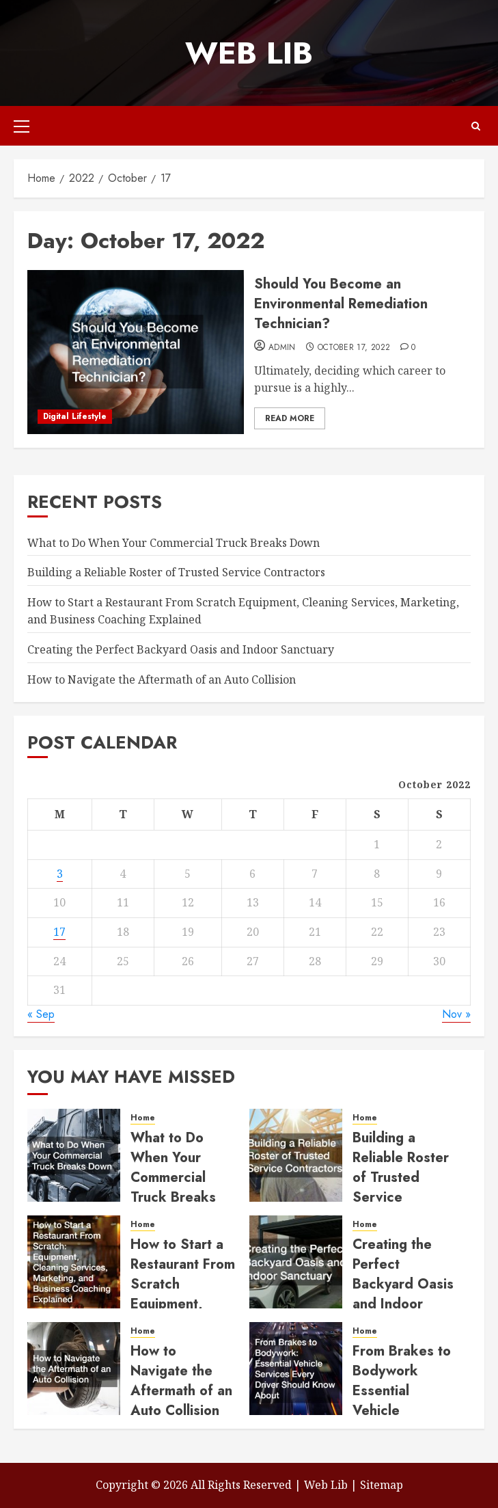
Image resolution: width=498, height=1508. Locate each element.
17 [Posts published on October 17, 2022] (59, 931)
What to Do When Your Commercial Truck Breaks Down (173, 542)
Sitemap (381, 1484)
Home (142, 1118)
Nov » (456, 1014)
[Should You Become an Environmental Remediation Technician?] (135, 352)
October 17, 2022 (354, 347)
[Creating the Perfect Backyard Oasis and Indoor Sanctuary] (295, 1261)
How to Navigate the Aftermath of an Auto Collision (161, 679)
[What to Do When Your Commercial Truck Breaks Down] (73, 1155)
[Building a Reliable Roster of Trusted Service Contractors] (295, 1155)
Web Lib (249, 53)
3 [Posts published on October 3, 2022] (60, 873)
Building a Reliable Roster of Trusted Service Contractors (176, 572)
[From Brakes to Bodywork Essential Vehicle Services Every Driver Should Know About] (295, 1368)
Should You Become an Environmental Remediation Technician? (341, 304)
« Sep (41, 1014)
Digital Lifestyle (75, 416)
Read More (289, 418)
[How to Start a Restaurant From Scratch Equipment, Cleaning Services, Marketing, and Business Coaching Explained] (73, 1261)
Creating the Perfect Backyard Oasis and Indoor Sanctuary (180, 649)
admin (282, 347)
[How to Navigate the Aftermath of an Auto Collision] (73, 1368)
